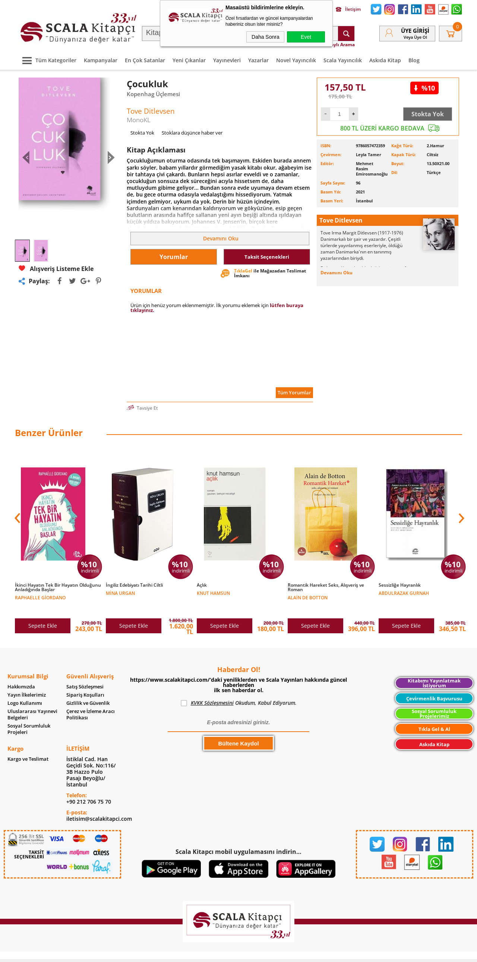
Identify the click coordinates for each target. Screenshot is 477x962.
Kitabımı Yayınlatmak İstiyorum (434, 667)
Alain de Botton (308, 597)
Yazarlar (258, 60)
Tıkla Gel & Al (434, 713)
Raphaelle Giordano (40, 597)
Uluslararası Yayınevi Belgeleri (32, 699)
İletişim (348, 9)
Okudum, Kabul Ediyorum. (239, 687)
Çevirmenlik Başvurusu (434, 682)
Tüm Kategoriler (47, 60)
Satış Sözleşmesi (85, 671)
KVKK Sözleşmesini (212, 687)
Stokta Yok (427, 114)
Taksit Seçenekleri (266, 256)
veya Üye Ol (415, 37)
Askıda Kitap (385, 60)
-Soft (199, 952)
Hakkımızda (21, 671)
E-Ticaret (215, 952)
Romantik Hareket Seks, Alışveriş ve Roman (326, 587)
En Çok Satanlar (145, 60)
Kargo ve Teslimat (27, 743)
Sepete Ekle (42, 610)
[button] (460, 512)
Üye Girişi (415, 30)
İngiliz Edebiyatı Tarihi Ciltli (134, 585)
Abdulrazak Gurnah (404, 593)
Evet (306, 37)
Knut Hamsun (213, 593)
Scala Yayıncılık (342, 60)
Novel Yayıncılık (296, 60)
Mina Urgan (120, 593)
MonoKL (139, 120)
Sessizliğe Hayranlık (400, 585)
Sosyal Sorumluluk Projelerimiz (434, 698)
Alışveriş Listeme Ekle (56, 268)
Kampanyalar (100, 60)
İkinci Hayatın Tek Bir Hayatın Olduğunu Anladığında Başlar (58, 587)
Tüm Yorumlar (294, 392)
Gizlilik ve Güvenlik (88, 687)
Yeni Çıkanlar (189, 60)
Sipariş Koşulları (85, 679)
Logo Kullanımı (24, 687)
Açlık (202, 585)
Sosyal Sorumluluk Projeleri (28, 713)
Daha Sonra (265, 37)
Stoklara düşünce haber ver (192, 132)
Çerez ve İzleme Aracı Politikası (90, 699)
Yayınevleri (227, 60)
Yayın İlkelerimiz (26, 679)
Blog (414, 60)
